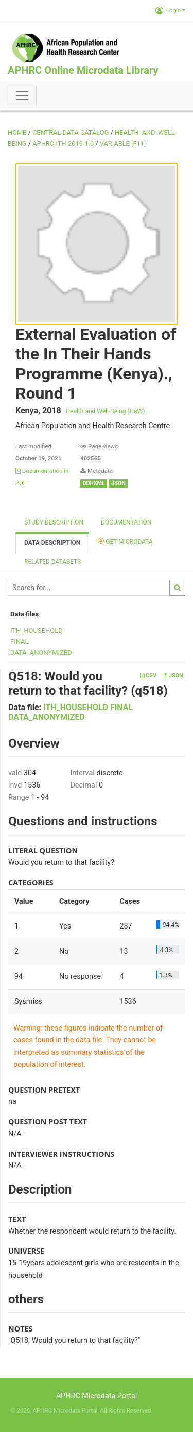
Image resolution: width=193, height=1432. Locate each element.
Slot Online (168, 1410)
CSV (148, 675)
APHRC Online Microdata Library (83, 70)
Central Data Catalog (70, 132)
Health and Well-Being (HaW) (105, 411)
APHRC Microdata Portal (96, 1395)
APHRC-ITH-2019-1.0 (63, 143)
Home (17, 132)
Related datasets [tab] (52, 562)
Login (168, 10)
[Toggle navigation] (22, 96)
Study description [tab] (53, 522)
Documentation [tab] (126, 522)
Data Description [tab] (52, 543)
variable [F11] (123, 143)
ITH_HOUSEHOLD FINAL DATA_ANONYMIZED (70, 712)
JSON (173, 675)
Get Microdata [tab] (125, 541)
